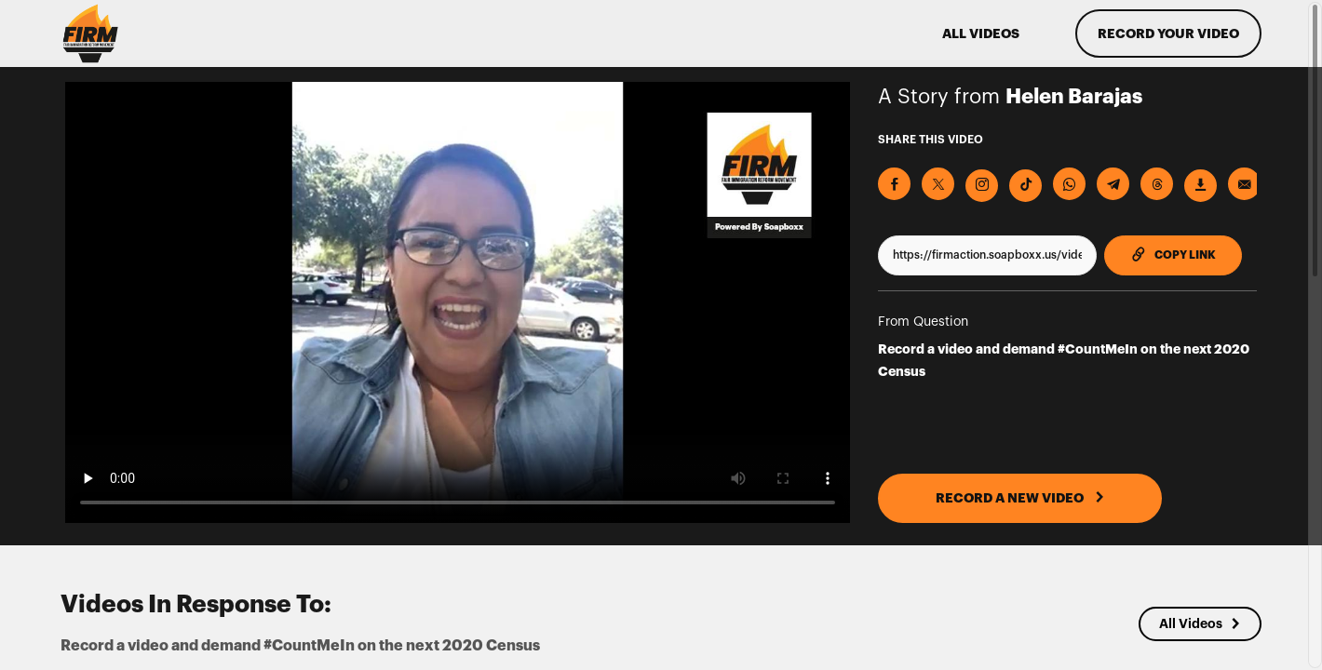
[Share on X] (938, 184)
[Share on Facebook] (894, 184)
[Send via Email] (1244, 184)
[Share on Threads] (1156, 184)
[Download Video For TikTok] (1025, 185)
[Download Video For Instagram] (981, 185)
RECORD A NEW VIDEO (1020, 497)
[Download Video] (1200, 185)
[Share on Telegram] (1113, 184)
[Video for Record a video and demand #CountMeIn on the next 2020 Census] (457, 302)
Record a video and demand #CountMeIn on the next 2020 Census (1063, 360)
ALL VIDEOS (980, 33)
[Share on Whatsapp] (1069, 184)
